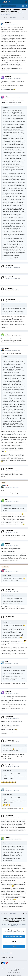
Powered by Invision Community (14, 972)
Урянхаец (8, 76)
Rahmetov (6, 12)
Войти (14, 946)
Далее (22, 17)
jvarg (6, 334)
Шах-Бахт (8, 837)
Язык (4, 969)
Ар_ (6, 96)
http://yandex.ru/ (11, 729)
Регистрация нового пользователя (14, 936)
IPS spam (9, 975)
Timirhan (7, 543)
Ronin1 (7, 348)
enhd (6, 661)
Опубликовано (12, 24)
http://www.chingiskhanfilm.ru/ (8, 551)
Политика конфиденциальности (16, 969)
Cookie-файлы (13, 970)
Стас (6, 569)
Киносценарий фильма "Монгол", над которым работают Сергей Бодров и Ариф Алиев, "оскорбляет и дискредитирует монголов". (12, 102)
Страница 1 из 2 (14, 17)
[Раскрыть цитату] (3, 107)
